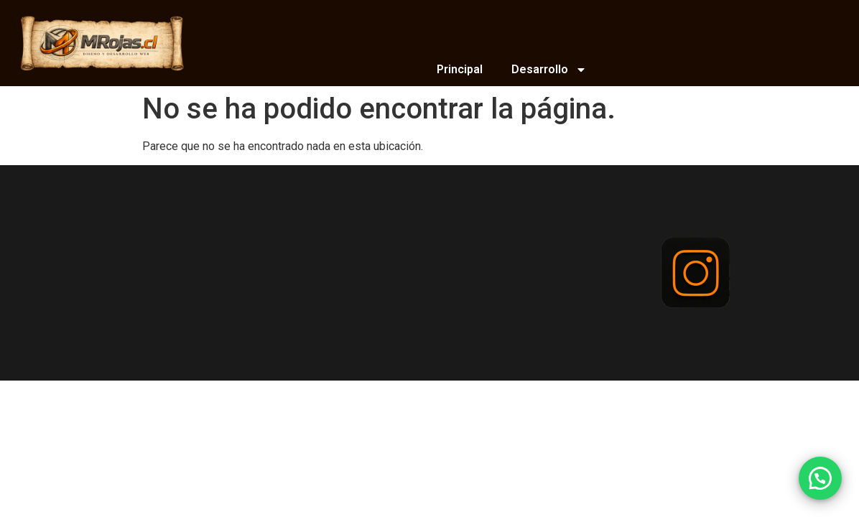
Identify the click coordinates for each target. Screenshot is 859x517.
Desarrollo (549, 70)
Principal (460, 69)
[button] (820, 478)
